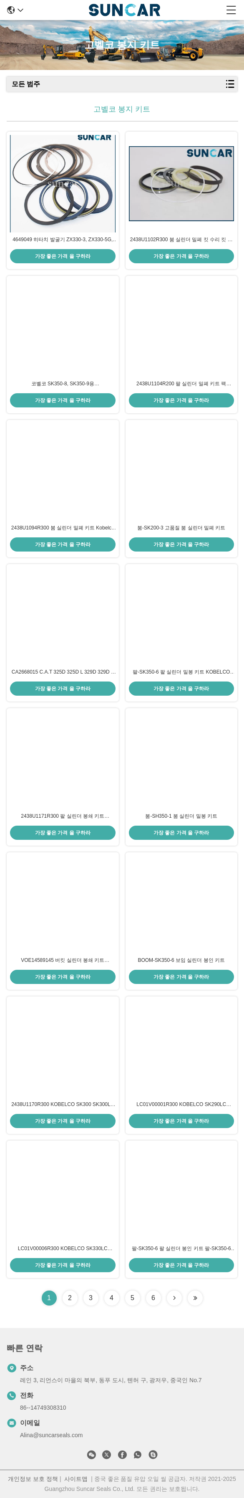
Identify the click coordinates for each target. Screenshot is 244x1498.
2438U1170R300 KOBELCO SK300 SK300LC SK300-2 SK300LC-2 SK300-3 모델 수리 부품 (62, 1104)
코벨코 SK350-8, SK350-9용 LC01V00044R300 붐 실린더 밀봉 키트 (62, 384)
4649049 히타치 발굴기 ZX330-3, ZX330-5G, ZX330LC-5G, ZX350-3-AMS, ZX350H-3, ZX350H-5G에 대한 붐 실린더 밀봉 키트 (63, 240)
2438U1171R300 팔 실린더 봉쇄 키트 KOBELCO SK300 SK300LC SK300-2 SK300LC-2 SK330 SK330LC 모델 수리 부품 (62, 816)
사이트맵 (76, 1479)
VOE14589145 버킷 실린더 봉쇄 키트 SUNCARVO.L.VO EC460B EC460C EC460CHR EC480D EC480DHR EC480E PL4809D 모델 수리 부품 (63, 960)
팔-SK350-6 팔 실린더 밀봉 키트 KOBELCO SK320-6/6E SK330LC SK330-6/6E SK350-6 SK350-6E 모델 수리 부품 (181, 672)
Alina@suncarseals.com (51, 1435)
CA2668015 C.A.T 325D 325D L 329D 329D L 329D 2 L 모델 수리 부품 (63, 672)
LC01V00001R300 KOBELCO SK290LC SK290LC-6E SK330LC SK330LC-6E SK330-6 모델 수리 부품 (181, 1104)
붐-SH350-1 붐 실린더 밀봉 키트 (181, 816)
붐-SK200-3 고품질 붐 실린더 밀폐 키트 (181, 528)
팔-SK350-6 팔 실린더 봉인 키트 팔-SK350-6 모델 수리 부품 (181, 1249)
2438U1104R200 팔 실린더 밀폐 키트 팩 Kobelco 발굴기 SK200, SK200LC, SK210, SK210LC (181, 384)
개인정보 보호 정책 (33, 1479)
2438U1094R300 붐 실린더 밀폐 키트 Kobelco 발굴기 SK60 (62, 528)
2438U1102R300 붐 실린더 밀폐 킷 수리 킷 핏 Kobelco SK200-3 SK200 (181, 240)
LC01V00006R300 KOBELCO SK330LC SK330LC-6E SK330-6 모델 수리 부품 (63, 1249)
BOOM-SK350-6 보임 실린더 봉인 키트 (181, 960)
